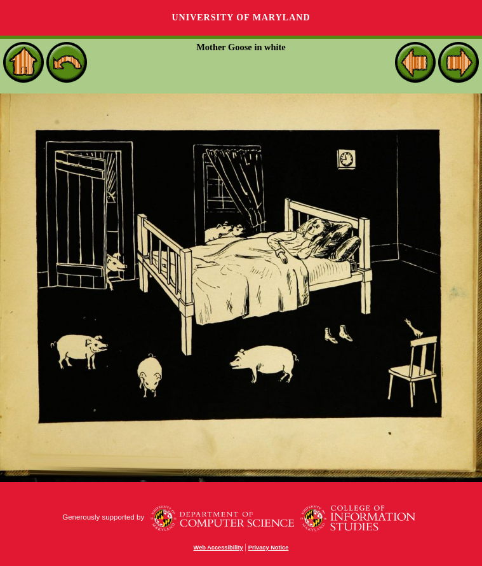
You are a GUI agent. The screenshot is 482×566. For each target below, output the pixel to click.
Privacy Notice (268, 547)
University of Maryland (240, 17)
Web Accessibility (218, 547)
